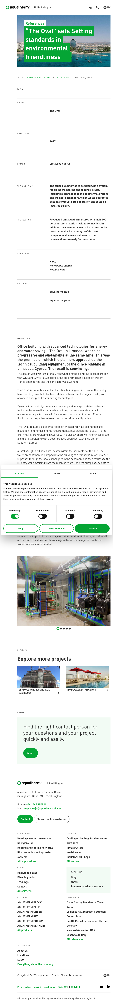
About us (22, 950)
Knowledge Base (27, 872)
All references (75, 939)
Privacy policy (24, 986)
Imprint (37, 986)
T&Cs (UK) (63, 986)
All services (24, 891)
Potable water (58, 269)
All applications (26, 861)
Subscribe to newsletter (51, 819)
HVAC (53, 261)
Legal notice (50, 986)
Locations (23, 955)
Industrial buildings (78, 857)
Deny (20, 528)
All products (24, 930)
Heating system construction (34, 838)
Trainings (23, 882)
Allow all (92, 528)
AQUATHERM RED (28, 916)
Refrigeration (25, 843)
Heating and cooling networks (35, 847)
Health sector (75, 852)
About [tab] (93, 473)
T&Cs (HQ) (75, 986)
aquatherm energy (30, 921)
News (74, 881)
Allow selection (56, 528)
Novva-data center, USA (81, 930)
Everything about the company (35, 964)
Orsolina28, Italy (76, 935)
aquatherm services (31, 925)
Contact (30, 753)
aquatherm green (29, 911)
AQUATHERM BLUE (28, 907)
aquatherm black (29, 902)
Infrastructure (75, 847)
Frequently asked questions (87, 886)
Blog (74, 877)
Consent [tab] (19, 473)
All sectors (73, 861)
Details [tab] (56, 473)
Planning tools (26, 877)
